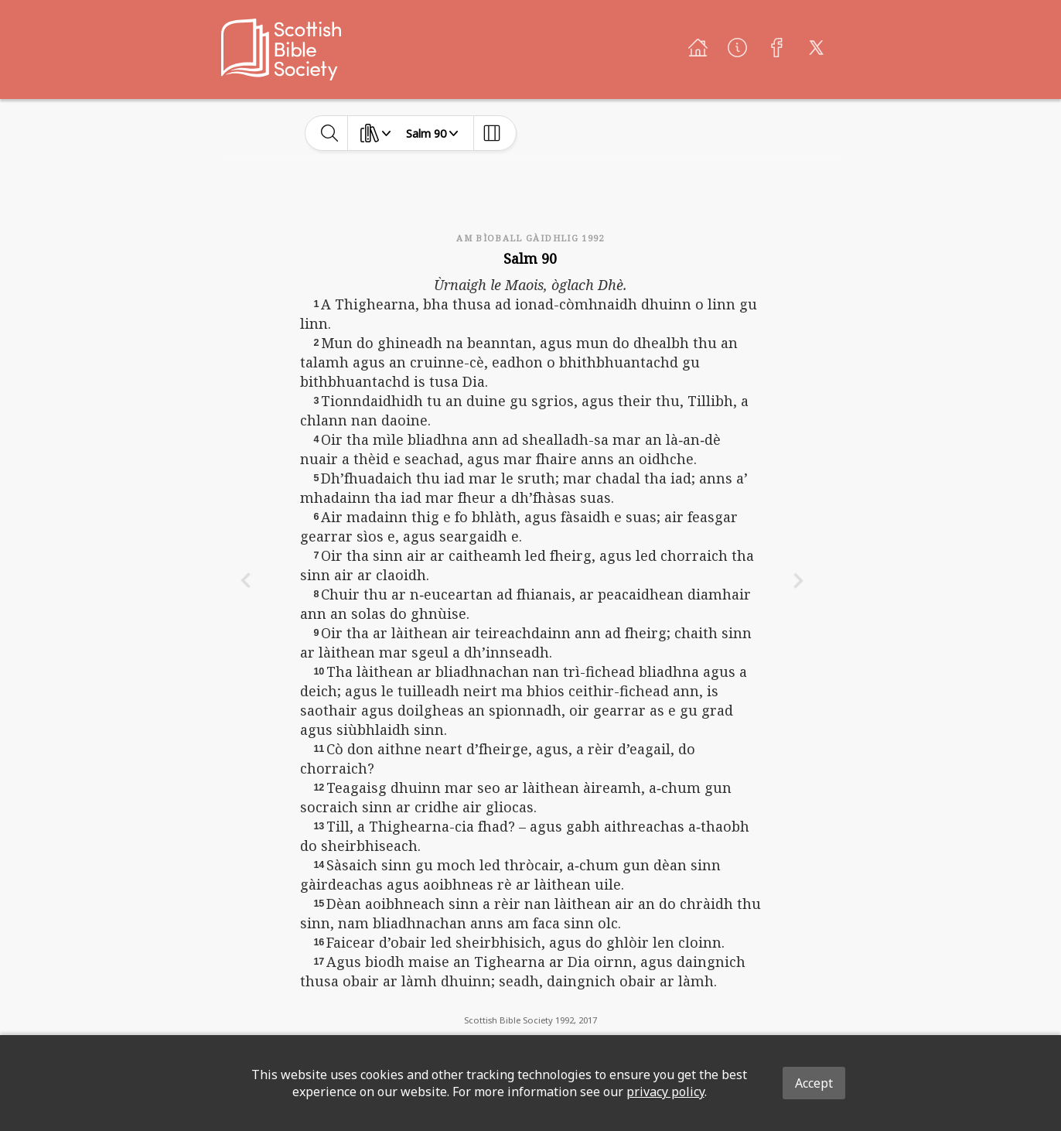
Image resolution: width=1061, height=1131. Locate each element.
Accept (814, 1083)
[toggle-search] (330, 133)
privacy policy (665, 1091)
